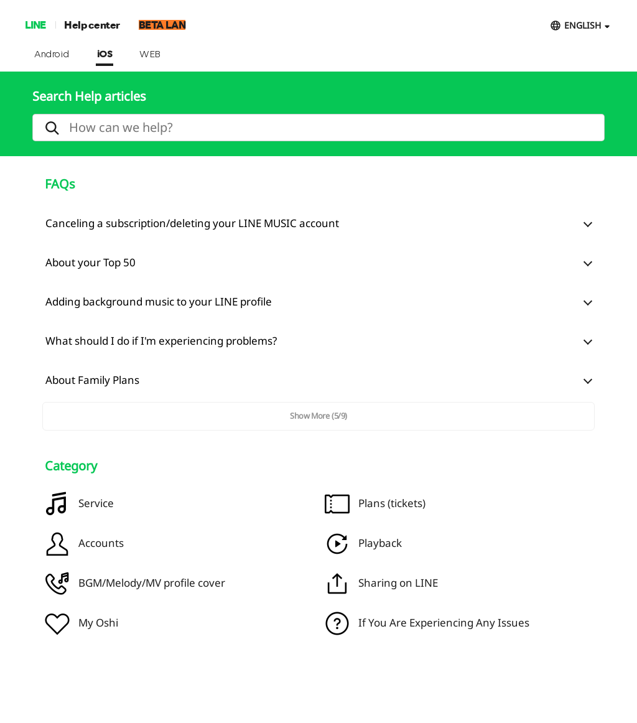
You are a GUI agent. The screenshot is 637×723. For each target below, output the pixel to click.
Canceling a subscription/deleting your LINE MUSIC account (192, 223)
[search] (318, 127)
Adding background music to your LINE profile (158, 301)
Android (52, 55)
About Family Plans (92, 380)
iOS (105, 55)
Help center (92, 24)
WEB (149, 55)
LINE (35, 24)
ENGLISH (582, 25)
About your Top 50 (90, 262)
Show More (318, 415)
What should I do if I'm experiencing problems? (161, 341)
